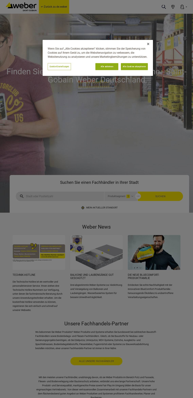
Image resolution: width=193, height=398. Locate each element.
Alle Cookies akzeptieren (134, 66)
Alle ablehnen (107, 66)
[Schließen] (148, 44)
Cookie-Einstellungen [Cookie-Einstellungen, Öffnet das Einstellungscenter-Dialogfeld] (59, 66)
